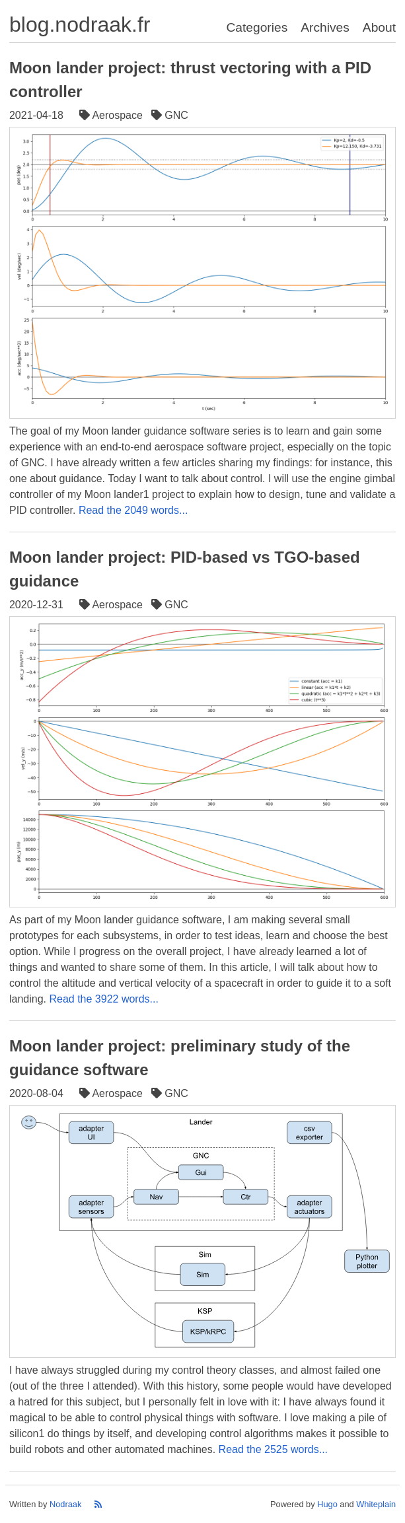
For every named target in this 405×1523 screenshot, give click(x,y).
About (379, 27)
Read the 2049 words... (133, 510)
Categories (256, 27)
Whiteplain (376, 1504)
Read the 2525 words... (273, 1449)
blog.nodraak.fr (79, 24)
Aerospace (112, 115)
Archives (325, 27)
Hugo (327, 1504)
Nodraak (65, 1504)
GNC (171, 115)
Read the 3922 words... (103, 999)
